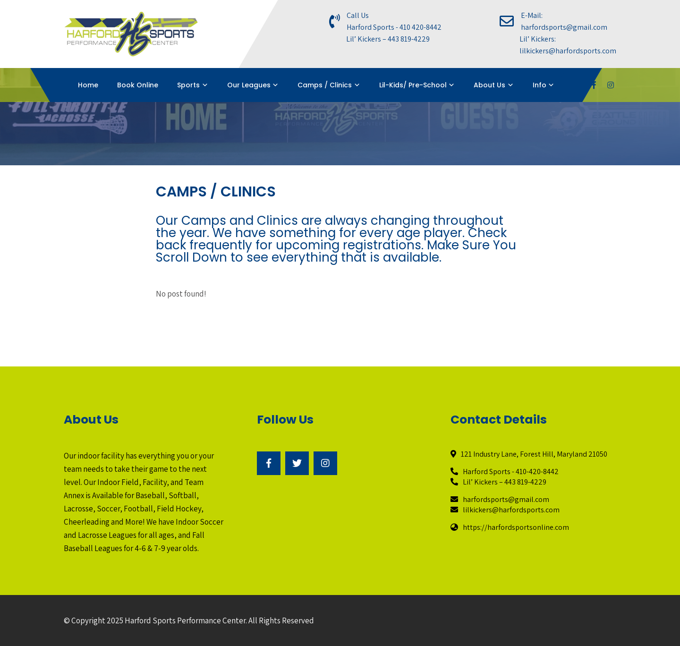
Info (539, 85)
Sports (188, 85)
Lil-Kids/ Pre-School (413, 85)
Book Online (137, 85)
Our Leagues (249, 85)
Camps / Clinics (325, 85)
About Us (489, 85)
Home (88, 85)
